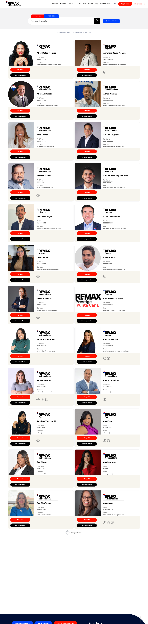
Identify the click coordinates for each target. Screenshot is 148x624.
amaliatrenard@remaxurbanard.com (116, 351)
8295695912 (41, 264)
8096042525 (41, 182)
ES (114, 3)
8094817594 (41, 509)
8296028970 (108, 346)
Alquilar (63, 4)
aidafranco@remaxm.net (46, 146)
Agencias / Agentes (85, 4)
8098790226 (41, 59)
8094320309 (108, 141)
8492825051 (41, 468)
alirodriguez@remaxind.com (47, 310)
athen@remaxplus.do (44, 433)
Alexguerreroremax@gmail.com (114, 228)
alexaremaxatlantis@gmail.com (48, 269)
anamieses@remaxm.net (45, 474)
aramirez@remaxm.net (111, 392)
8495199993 (41, 346)
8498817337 (107, 468)
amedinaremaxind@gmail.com (114, 105)
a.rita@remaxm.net (44, 515)
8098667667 (41, 305)
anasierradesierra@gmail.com (114, 515)
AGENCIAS (38, 16)
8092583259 (108, 305)
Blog (96, 4)
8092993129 (41, 100)
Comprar (54, 4)
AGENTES (51, 16)
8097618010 (107, 427)
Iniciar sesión (139, 4)
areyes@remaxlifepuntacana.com (49, 228)
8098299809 (108, 223)
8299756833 (41, 223)
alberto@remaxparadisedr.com (114, 187)
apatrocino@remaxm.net (46, 351)
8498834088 (108, 59)
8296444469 (108, 100)
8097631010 (107, 386)
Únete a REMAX (111, 21)
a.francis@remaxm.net (45, 187)
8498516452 (41, 427)
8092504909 (42, 141)
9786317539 (107, 264)
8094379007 (108, 509)
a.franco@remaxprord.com (113, 433)
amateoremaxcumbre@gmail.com (49, 64)
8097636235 (108, 182)
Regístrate (125, 4)
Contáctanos (105, 4)
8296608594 (41, 386)
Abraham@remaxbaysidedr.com (114, 64)
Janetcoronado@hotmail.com (114, 310)
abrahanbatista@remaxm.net (47, 105)
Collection (72, 4)
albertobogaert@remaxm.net (113, 146)
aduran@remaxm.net (44, 392)
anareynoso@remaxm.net (112, 474)
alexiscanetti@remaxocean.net (114, 269)
